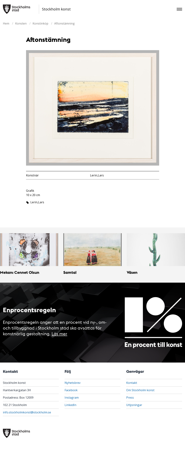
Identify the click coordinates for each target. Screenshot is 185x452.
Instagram (72, 398)
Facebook (71, 390)
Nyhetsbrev (72, 383)
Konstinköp (40, 23)
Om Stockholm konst (140, 390)
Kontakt (131, 383)
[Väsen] (156, 249)
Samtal (69, 272)
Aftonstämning (64, 23)
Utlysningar (134, 405)
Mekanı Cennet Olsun (19, 272)
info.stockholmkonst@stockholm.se (27, 412)
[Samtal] (92, 249)
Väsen (132, 272)
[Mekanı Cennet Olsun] (29, 249)
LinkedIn (70, 405)
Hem (6, 23)
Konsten (21, 23)
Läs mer (59, 333)
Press (130, 398)
